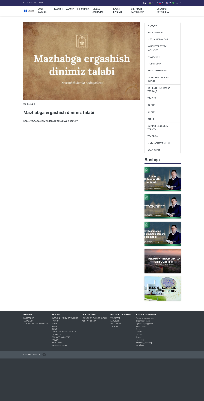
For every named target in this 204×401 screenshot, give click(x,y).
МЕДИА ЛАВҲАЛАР (98, 10)
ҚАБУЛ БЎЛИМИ (117, 10)
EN (168, 3)
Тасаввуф (140, 340)
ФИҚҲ (150, 119)
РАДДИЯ (152, 25)
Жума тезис (140, 326)
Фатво (138, 337)
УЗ (151, 3)
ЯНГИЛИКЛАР (83, 9)
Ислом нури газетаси (145, 318)
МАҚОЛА (70, 9)
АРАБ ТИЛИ (153, 150)
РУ (162, 3)
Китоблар (140, 345)
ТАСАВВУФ (153, 136)
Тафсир (139, 332)
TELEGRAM (115, 318)
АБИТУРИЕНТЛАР (156, 70)
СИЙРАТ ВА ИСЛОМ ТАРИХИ (157, 128)
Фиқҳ (138, 329)
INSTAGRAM (115, 324)
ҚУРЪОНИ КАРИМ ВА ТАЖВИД (158, 90)
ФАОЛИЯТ (58, 9)
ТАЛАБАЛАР (154, 63)
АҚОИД (151, 112)
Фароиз (139, 334)
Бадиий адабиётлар (144, 342)
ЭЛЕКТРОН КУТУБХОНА (163, 10)
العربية (176, 3)
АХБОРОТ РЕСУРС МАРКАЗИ (157, 48)
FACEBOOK (115, 321)
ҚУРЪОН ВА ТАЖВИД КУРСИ (158, 79)
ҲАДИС (151, 105)
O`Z (156, 3)
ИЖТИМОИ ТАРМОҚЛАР (137, 10)
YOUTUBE (114, 326)
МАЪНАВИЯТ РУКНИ (158, 143)
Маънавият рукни (59, 345)
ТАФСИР (152, 98)
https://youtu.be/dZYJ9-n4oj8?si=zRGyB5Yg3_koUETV (50, 121)
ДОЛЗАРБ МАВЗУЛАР (61, 337)
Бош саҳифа (42, 10)
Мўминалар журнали (144, 324)
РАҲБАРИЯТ (153, 56)
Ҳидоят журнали (143, 321)
